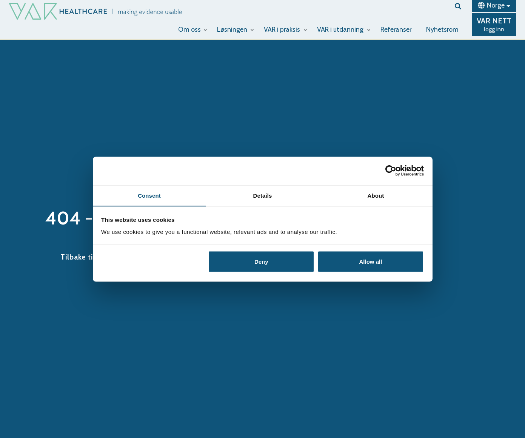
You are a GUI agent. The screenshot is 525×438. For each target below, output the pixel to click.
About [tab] (376, 195)
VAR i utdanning (345, 29)
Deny (261, 261)
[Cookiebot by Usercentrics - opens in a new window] (391, 170)
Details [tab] (262, 195)
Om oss (194, 29)
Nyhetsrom (442, 29)
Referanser (397, 29)
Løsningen (237, 29)
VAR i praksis (287, 29)
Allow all (370, 261)
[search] (460, 6)
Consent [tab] (149, 195)
